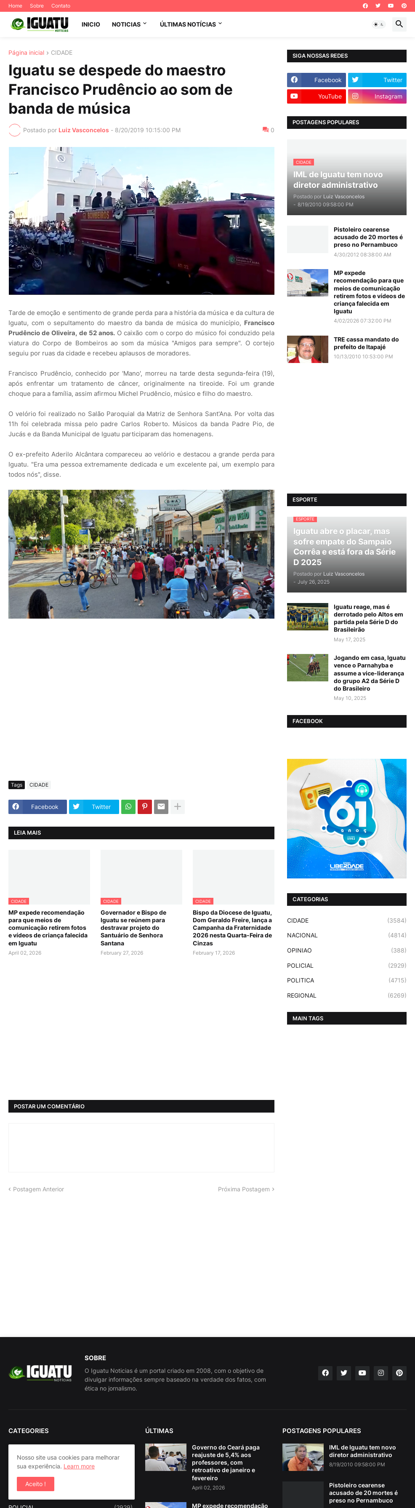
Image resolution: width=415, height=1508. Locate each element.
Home (15, 6)
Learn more (79, 1466)
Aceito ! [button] (35, 1483)
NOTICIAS (126, 24)
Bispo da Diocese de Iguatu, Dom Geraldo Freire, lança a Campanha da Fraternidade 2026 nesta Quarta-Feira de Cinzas (232, 928)
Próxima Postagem (244, 1189)
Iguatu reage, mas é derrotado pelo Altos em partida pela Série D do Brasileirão (368, 618)
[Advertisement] (141, 711)
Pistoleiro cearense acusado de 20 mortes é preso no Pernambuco (368, 237)
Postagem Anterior (38, 1189)
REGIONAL (347, 995)
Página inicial (26, 53)
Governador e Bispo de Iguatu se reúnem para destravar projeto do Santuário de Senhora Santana (133, 928)
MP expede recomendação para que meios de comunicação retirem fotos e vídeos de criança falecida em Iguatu (48, 928)
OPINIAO (347, 950)
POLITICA (347, 980)
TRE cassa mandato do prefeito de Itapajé (366, 343)
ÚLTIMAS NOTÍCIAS (188, 24)
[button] (379, 24)
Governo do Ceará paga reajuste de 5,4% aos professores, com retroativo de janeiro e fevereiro (226, 1462)
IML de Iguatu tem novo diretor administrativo (362, 1451)
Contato (60, 6)
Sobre (37, 6)
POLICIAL (347, 965)
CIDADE (61, 53)
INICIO (91, 24)
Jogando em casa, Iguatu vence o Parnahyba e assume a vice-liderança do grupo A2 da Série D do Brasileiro (370, 673)
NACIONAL (347, 935)
